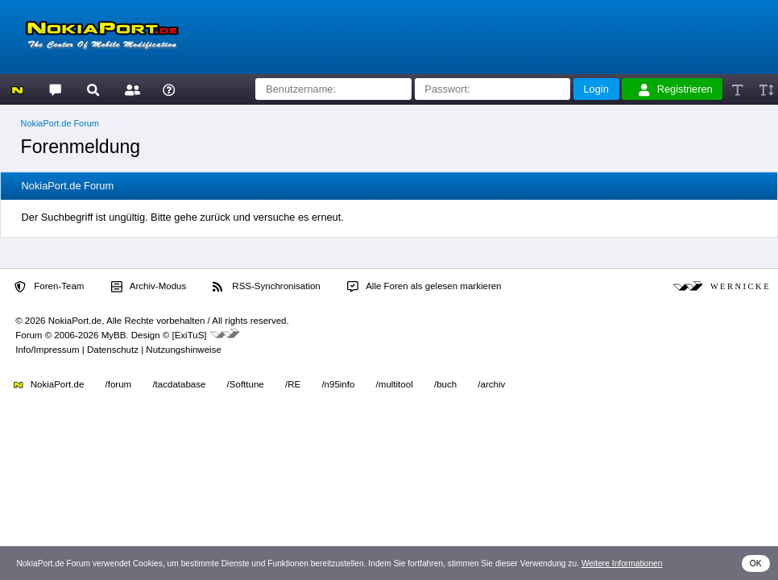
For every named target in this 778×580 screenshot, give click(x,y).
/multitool (394, 384)
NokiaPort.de (49, 384)
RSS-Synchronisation (266, 286)
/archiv (491, 384)
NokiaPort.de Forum (60, 123)
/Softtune (245, 384)
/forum (119, 384)
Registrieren (676, 89)
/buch (445, 384)
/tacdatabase (178, 384)
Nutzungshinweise (183, 349)
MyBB (113, 335)
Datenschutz (113, 349)
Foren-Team (49, 286)
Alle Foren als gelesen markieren (424, 286)
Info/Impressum (47, 349)
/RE (292, 384)
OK (756, 563)
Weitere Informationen (622, 563)
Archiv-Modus (149, 286)
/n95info (337, 384)
